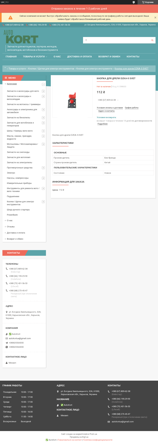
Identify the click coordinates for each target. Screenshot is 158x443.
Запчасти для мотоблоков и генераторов (20, 124)
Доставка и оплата (79, 56)
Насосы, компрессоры (18, 178)
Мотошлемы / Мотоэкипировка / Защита (22, 145)
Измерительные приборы (19, 183)
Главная (11, 56)
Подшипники (13, 196)
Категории (12, 84)
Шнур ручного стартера (18, 209)
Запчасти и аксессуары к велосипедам (19, 97)
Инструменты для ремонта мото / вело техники (23, 189)
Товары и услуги (34, 56)
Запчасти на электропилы (19, 162)
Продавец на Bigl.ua (79, 437)
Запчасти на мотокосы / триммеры (23, 104)
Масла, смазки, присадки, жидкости (19, 137)
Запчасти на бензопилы (18, 117)
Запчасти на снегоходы (18, 152)
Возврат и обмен (109, 56)
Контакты (133, 56)
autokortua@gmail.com (20, 338)
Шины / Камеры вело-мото (20, 131)
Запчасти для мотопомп (18, 157)
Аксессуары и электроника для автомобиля (22, 111)
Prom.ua (93, 434)
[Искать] (152, 40)
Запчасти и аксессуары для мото (23, 91)
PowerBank (12, 215)
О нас (57, 56)
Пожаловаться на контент (70, 440)
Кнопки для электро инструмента (94, 68)
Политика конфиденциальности (97, 440)
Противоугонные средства (19, 167)
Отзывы (11, 226)
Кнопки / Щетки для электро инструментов (51, 68)
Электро (11, 173)
